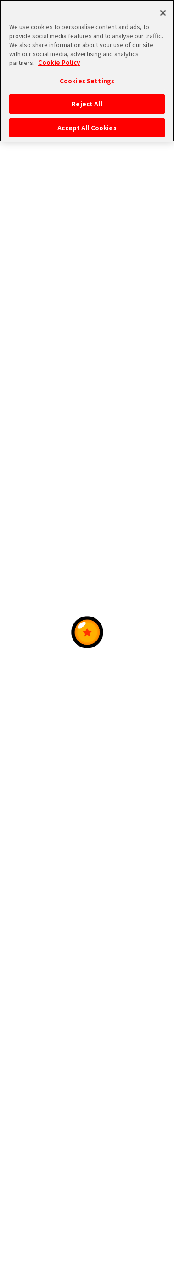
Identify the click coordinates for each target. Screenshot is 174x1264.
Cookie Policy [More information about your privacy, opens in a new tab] (59, 62)
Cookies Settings (87, 80)
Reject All (87, 103)
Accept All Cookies (86, 127)
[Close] (163, 12)
